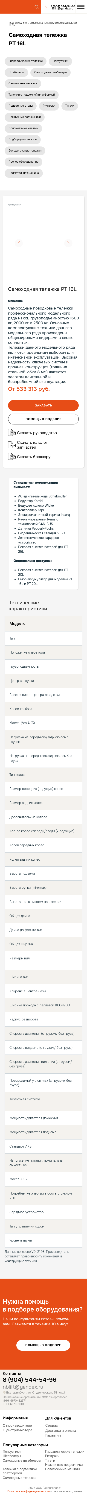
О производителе (17, 1425)
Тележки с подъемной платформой (32, 94)
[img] (16, 7)
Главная (13, 23)
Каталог (23, 23)
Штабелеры (16, 72)
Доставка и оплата (60, 1430)
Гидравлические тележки (26, 61)
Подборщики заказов (23, 139)
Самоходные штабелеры (50, 72)
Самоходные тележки (41, 23)
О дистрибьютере (17, 1430)
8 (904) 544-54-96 (29, 1380)
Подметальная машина (24, 173)
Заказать (43, 405)
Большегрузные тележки (25, 150)
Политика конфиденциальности (28, 1491)
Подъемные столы (21, 106)
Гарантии (53, 1435)
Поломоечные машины (23, 128)
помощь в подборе (43, 419)
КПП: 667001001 (13, 1404)
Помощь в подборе (43, 1345)
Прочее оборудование (23, 162)
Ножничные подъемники (25, 117)
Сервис (51, 1425)
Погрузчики (60, 61)
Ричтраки (49, 106)
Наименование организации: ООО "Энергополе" (35, 1397)
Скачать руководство (37, 432)
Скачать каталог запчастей (32, 445)
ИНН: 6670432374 (14, 1400)
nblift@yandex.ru (23, 1387)
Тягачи (69, 106)
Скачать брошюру (33, 456)
